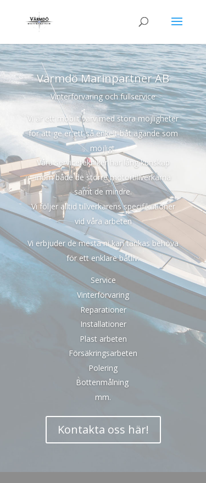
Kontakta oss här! (103, 429)
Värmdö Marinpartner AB (103, 78)
